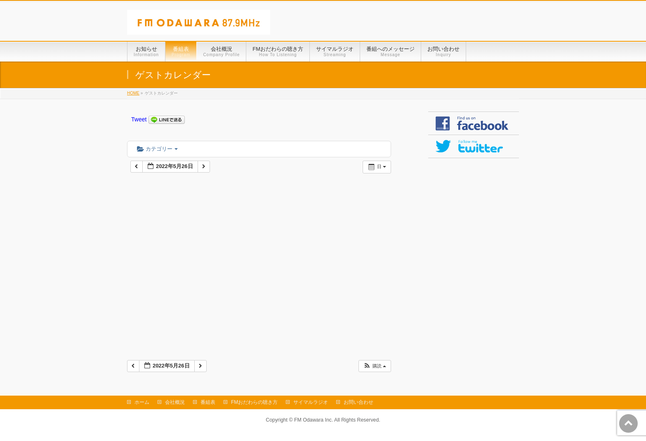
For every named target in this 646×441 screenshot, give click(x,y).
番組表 (207, 402)
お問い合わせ (358, 402)
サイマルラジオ (310, 402)
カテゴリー (157, 149)
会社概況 (175, 402)
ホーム (141, 402)
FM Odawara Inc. (313, 420)
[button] (374, 366)
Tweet (138, 119)
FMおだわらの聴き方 (254, 402)
